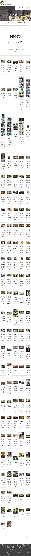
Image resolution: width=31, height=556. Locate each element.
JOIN (23, 7)
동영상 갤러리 (7, 27)
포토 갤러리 (21, 27)
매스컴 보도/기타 (21, 22)
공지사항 (7, 22)
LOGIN (19, 7)
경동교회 (26, 7)
